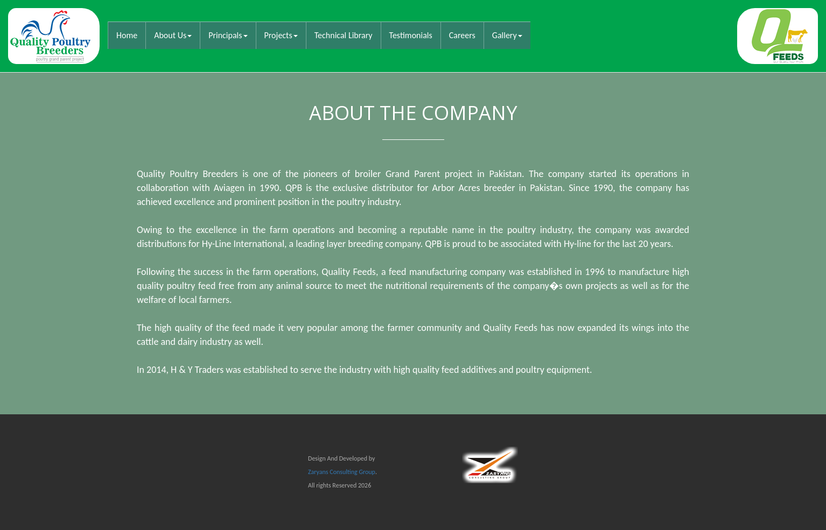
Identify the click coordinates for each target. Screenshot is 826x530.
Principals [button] (227, 35)
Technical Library (343, 35)
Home (130, 35)
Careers (462, 35)
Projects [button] (281, 35)
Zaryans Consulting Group (341, 472)
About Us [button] (173, 35)
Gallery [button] (507, 35)
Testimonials (410, 35)
